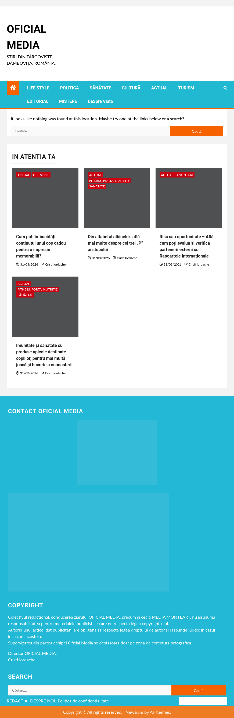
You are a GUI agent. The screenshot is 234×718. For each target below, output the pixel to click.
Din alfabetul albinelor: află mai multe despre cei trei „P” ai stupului (115, 243)
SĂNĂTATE (100, 87)
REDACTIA (17, 700)
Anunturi (185, 175)
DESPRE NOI (42, 700)
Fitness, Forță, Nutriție (109, 181)
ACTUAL (159, 87)
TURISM (186, 87)
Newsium (134, 712)
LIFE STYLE (38, 87)
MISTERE (68, 101)
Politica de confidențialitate (83, 700)
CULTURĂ (131, 87)
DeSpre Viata (100, 101)
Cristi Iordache (55, 264)
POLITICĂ (69, 87)
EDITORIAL (37, 101)
